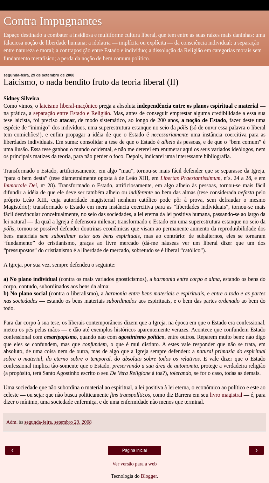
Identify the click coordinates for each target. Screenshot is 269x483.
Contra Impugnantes (53, 20)
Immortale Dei (20, 185)
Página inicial (134, 450)
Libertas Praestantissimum (190, 178)
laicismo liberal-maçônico (68, 106)
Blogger (149, 476)
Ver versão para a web (134, 464)
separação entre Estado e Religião (71, 113)
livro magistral (227, 395)
